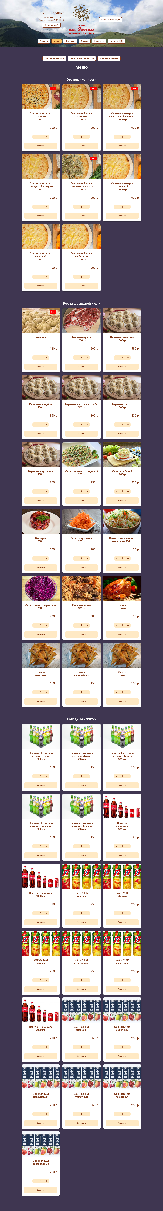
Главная (44, 41)
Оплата (84, 41)
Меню (56, 41)
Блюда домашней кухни (82, 58)
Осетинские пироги (54, 58)
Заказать (41, 146)
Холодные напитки (109, 58)
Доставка (70, 41)
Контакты (99, 41)
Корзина (116, 41)
